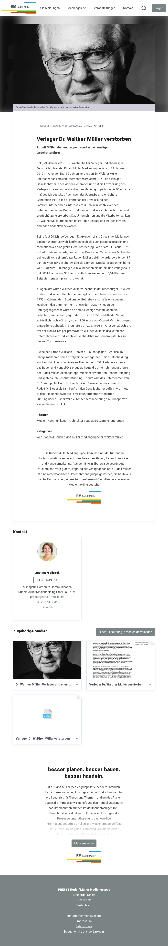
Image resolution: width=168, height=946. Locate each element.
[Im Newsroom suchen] (144, 8)
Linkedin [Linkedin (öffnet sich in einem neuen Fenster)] (47, 607)
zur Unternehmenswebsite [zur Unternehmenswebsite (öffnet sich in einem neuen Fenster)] (84, 915)
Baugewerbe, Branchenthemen (104, 420)
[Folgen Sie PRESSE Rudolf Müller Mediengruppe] (159, 8)
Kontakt (128, 8)
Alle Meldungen (50, 8)
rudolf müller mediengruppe (82, 437)
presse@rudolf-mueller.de (47, 596)
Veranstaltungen (104, 8)
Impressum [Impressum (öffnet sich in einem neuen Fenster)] (84, 921)
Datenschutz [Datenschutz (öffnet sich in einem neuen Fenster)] (84, 926)
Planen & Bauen (53, 437)
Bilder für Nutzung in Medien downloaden (125, 632)
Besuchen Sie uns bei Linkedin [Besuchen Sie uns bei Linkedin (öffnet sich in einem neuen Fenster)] (84, 931)
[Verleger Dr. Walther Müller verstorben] (121, 660)
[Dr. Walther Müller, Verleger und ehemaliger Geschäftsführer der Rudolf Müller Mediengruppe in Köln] (47, 660)
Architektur (76, 420)
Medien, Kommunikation (52, 420)
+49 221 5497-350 (47, 602)
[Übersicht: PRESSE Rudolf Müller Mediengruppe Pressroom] (19, 8)
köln (39, 437)
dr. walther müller (112, 437)
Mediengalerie (77, 8)
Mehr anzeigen (84, 843)
